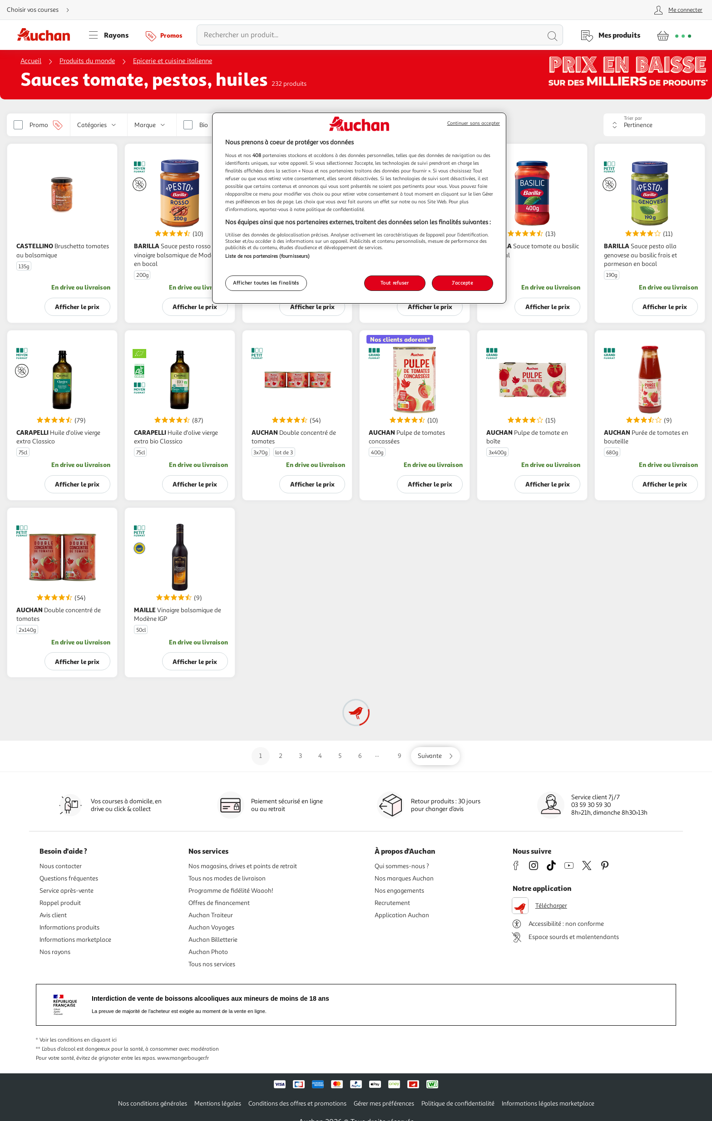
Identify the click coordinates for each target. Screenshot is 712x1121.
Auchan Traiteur (210, 915)
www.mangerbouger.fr (183, 1058)
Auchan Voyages (211, 927)
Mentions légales (217, 1103)
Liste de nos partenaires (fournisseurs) (267, 256)
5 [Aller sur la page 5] (339, 756)
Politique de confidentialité (457, 1103)
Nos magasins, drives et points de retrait (242, 866)
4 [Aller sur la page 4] (320, 756)
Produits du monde (87, 61)
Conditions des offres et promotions (297, 1103)
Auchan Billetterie (212, 940)
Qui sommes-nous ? (402, 866)
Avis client (53, 915)
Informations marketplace (75, 940)
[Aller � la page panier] (674, 35)
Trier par (633, 118)
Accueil (30, 61)
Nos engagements (399, 891)
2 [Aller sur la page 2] (280, 756)
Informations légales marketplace (548, 1103)
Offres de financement (219, 903)
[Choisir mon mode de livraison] (42, 10)
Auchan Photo (208, 952)
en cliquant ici (100, 1040)
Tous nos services (211, 964)
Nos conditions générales (152, 1103)
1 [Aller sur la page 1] (260, 756)
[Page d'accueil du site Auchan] (47, 35)
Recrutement (392, 903)
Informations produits (69, 927)
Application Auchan (402, 915)
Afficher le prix (77, 306)
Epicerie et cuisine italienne (172, 61)
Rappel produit (60, 903)
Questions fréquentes (69, 878)
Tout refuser (395, 283)
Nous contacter (61, 866)
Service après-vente (67, 891)
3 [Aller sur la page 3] (300, 756)
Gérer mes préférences (384, 1103)
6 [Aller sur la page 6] (360, 756)
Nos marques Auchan (404, 878)
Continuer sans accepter (473, 123)
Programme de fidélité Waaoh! (230, 891)
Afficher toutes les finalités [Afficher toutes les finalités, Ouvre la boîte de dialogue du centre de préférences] (266, 283)
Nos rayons (55, 952)
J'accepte (462, 283)
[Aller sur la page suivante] (435, 756)
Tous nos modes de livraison (227, 878)
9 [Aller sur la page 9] (399, 756)
